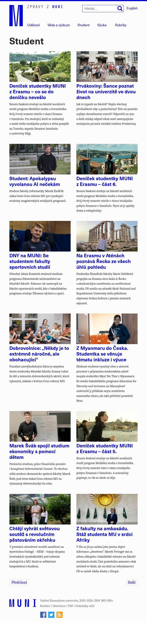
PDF (70, 606)
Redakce (45, 606)
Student (84, 24)
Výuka (102, 24)
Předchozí (19, 582)
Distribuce (59, 606)
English (132, 8)
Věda (58, 24)
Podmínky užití (85, 606)
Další (132, 582)
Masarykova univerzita (64, 600)
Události (33, 24)
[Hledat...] (103, 8)
